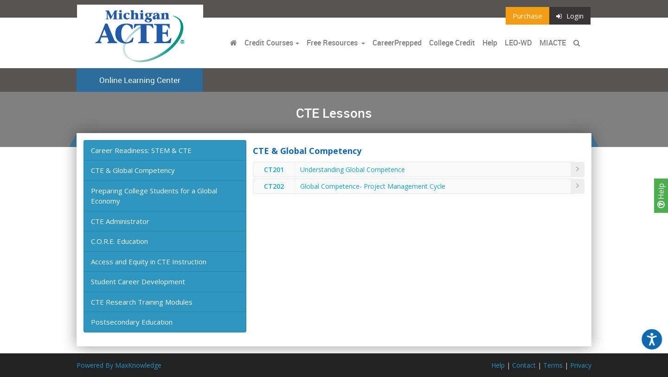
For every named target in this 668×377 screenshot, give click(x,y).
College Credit (452, 43)
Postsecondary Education (132, 321)
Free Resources (332, 43)
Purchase (527, 15)
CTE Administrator (120, 221)
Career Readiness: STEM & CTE (141, 150)
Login (570, 15)
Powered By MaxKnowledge (119, 365)
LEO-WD (518, 43)
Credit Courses (268, 43)
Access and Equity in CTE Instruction (148, 261)
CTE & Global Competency (133, 170)
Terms (553, 365)
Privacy (580, 365)
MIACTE (553, 43)
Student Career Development (138, 281)
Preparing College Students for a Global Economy (154, 196)
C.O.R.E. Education (119, 241)
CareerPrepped (397, 43)
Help (661, 195)
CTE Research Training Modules (142, 302)
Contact (524, 365)
